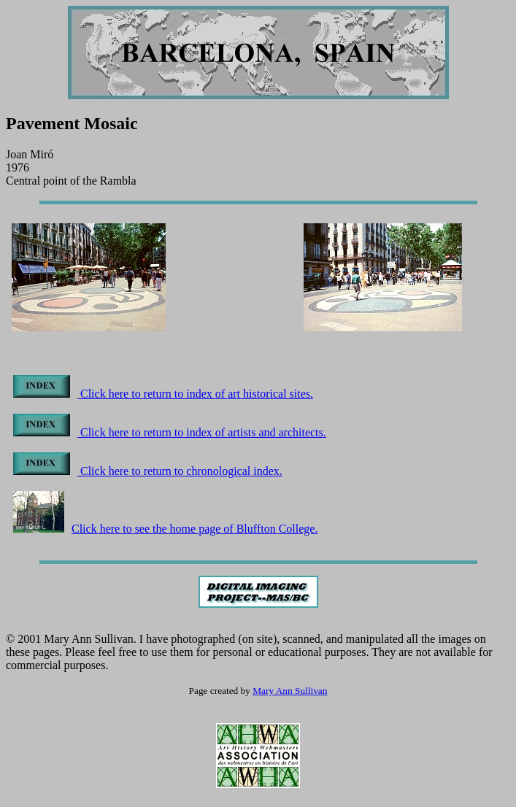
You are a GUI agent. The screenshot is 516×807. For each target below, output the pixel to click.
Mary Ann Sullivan (290, 690)
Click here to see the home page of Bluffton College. (165, 528)
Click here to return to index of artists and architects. (169, 432)
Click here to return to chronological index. (147, 471)
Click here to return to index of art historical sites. (163, 393)
